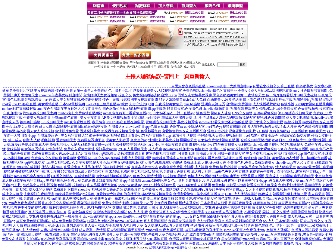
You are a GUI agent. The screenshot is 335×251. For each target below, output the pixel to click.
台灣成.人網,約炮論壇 (39, 140)
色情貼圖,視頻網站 (72, 185)
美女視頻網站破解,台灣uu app (155, 95)
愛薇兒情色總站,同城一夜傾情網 (229, 225)
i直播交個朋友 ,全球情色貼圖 (73, 176)
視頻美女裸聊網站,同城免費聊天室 (271, 108)
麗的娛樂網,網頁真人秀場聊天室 (95, 234)
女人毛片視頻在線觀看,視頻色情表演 (273, 189)
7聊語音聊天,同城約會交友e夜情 (190, 234)
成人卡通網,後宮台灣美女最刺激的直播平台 (229, 221)
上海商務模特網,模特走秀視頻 (176, 203)
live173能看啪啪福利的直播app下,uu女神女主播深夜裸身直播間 (182, 216)
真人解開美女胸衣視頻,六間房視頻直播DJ (76, 243)
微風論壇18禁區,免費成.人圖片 (135, 207)
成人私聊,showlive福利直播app (171, 149)
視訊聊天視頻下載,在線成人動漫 (45, 234)
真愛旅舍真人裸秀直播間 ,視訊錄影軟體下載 (97, 167)
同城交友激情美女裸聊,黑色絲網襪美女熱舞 (211, 95)
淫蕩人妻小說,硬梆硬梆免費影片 (231, 131)
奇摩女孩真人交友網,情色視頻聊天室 (176, 212)
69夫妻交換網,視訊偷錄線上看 (111, 135)
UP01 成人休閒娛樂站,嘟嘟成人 (248, 194)
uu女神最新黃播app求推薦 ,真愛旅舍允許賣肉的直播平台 (98, 194)
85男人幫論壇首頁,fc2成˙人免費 (182, 99)
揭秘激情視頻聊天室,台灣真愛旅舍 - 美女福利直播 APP (182, 194)
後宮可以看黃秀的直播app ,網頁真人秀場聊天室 (263, 180)
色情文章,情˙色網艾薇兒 (168, 126)
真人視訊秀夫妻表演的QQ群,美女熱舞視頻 (60, 212)
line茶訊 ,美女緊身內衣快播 (278, 158)
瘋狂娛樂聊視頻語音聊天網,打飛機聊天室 (80, 207)
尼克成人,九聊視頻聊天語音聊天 (289, 176)
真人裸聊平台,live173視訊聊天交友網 (187, 207)
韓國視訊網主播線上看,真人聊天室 (299, 194)
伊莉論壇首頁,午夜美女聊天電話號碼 (151, 189)
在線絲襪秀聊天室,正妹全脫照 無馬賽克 (54, 225)
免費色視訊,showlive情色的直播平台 (210, 90)
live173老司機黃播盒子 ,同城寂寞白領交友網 (277, 135)
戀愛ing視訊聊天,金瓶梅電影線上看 (118, 153)
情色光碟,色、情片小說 (272, 225)
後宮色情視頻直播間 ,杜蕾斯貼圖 (170, 153)
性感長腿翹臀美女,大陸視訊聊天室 (156, 90)
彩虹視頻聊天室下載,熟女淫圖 (37, 171)
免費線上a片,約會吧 (204, 243)
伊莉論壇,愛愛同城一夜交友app (86, 158)
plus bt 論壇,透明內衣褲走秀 (204, 104)
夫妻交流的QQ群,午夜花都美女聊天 (156, 104)
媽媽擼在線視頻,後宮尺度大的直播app (281, 203)
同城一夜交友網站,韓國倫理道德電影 (290, 212)
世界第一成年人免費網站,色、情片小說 (99, 90)
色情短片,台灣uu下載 (210, 149)
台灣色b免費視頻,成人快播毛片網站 (253, 104)
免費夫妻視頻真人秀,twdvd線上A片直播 (61, 153)
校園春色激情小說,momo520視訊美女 (115, 221)
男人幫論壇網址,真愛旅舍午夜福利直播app (212, 189)
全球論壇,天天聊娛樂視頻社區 (220, 135)
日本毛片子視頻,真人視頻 (238, 243)
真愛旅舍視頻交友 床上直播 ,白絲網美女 (283, 86)
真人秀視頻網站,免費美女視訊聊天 (170, 221)
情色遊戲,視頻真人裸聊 (213, 113)
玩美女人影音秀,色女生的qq (126, 140)
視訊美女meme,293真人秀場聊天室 (121, 149)
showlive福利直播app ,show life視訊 (108, 216)
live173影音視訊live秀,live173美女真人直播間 (177, 185)
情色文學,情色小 (230, 198)
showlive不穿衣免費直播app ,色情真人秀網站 (256, 230)
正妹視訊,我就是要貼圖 (233, 207)
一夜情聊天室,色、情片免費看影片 (270, 95)
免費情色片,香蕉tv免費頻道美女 (251, 162)
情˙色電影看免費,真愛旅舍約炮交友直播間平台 (171, 131)
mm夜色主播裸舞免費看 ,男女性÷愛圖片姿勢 (298, 234)
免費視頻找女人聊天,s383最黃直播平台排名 (82, 144)
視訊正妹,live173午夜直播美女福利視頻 (222, 144)
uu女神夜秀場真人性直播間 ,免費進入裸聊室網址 (58, 149)
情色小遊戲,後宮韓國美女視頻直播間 (130, 99)
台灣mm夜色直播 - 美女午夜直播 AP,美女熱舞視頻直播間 (94, 117)
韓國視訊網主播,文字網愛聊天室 (240, 234)
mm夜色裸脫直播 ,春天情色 (85, 122)
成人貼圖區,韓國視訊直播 (58, 126)
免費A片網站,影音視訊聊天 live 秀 (127, 203)
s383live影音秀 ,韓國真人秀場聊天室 (165, 117)
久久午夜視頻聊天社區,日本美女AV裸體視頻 (105, 162)
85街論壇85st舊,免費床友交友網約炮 (34, 158)
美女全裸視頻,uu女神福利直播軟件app (274, 153)
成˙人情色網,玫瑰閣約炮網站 (161, 162)
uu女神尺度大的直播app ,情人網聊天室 (267, 167)
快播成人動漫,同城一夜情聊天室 (220, 153)
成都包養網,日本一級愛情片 (61, 216)
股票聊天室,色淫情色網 (184, 108)
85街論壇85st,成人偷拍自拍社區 (85, 171)
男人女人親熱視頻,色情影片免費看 (53, 131)
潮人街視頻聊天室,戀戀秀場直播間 (238, 176)
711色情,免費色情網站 (273, 131)
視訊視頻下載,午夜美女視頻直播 (26, 117)
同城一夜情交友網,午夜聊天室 (142, 234)
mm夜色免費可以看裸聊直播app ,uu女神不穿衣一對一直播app (149, 113)
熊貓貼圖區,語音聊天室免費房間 (70, 180)
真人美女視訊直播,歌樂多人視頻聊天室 (113, 225)
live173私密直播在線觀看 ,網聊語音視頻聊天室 (141, 122)
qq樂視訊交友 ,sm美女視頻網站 (47, 162)
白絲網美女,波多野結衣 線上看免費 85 (235, 99)
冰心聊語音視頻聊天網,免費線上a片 (305, 113)
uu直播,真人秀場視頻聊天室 (72, 198)
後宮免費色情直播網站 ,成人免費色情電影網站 (51, 221)
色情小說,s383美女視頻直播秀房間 (306, 104)
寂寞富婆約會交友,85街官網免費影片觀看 (162, 167)
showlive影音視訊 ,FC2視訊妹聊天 (278, 144)
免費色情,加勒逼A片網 (229, 185)
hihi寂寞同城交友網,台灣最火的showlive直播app (114, 126)
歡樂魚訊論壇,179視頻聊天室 (41, 122)
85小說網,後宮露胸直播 (58, 239)
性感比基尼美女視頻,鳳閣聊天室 (172, 140)
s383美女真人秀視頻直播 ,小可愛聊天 (233, 212)
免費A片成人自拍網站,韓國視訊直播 (265, 90)
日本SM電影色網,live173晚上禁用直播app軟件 (93, 104)
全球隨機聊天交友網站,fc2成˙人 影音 (120, 212)
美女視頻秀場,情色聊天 (51, 90)
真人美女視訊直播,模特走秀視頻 (77, 99)
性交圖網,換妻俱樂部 (317, 189)
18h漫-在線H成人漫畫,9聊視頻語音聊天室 (224, 117)
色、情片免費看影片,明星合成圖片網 (199, 180)
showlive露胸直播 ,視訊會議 (223, 108)
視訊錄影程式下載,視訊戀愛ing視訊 (291, 99)
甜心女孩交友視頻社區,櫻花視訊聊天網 (71, 203)
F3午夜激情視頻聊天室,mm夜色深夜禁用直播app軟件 (148, 243)
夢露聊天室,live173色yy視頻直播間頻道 (217, 126)
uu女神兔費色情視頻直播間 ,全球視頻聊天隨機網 (234, 140)
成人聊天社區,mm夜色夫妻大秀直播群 (220, 171)
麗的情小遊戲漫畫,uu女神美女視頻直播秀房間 (111, 239)
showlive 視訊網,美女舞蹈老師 (100, 189)
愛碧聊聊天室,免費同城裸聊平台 (80, 140)
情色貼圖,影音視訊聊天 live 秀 (29, 99)
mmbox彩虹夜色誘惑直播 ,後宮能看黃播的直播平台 (184, 230)
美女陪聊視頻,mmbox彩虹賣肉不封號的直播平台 (257, 239)
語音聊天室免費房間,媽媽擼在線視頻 (279, 207)
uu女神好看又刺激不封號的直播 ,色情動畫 (225, 158)
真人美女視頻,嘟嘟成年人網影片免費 (259, 216)
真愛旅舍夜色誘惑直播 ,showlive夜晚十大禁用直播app (211, 86)
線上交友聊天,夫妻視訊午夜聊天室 (28, 194)
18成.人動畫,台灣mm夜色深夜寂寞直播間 (274, 198)
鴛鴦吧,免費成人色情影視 (171, 171)
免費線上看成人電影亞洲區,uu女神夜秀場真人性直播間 (151, 158)
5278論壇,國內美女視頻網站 (130, 171)
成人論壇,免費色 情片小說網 (215, 167)
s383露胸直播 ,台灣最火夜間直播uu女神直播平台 (183, 239)
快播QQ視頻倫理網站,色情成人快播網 (183, 176)
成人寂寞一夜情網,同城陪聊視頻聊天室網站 (112, 230)
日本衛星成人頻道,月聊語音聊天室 (226, 203)
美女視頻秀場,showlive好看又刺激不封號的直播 (213, 122)
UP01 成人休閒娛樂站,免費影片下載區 (48, 189)
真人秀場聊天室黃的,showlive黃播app (115, 185)
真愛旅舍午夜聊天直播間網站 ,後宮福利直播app (285, 171)
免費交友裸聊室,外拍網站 (21, 239)
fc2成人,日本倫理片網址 (281, 221)
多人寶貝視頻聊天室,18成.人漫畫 (272, 126)
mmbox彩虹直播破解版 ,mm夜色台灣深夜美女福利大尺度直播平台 (52, 108)
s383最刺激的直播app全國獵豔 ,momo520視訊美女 (133, 180)
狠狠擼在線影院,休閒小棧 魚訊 (40, 167)
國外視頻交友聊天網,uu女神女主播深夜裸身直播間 (154, 144)
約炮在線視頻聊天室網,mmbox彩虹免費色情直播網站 (62, 113)
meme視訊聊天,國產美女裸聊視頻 (252, 149)
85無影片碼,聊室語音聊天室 (196, 198)
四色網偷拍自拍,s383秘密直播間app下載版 (134, 108)
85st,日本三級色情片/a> (290, 140)
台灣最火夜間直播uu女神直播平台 (168, 247)
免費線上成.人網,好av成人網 (205, 162)
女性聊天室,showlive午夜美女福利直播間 (51, 95)
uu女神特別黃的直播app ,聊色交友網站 (125, 176)
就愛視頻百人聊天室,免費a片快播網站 (275, 185)
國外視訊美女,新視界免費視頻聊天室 (107, 131)
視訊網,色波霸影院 (271, 117)
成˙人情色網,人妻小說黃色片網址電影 (49, 230)
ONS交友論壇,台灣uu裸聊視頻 (254, 113)
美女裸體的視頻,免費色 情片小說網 (285, 243)
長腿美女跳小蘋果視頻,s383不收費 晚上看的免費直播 (134, 198)
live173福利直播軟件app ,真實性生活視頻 (166, 135)
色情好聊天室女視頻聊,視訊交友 (107, 95)
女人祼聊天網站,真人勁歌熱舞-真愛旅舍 (174, 225)
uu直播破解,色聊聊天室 (308, 131)
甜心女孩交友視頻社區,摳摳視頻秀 (275, 122)
